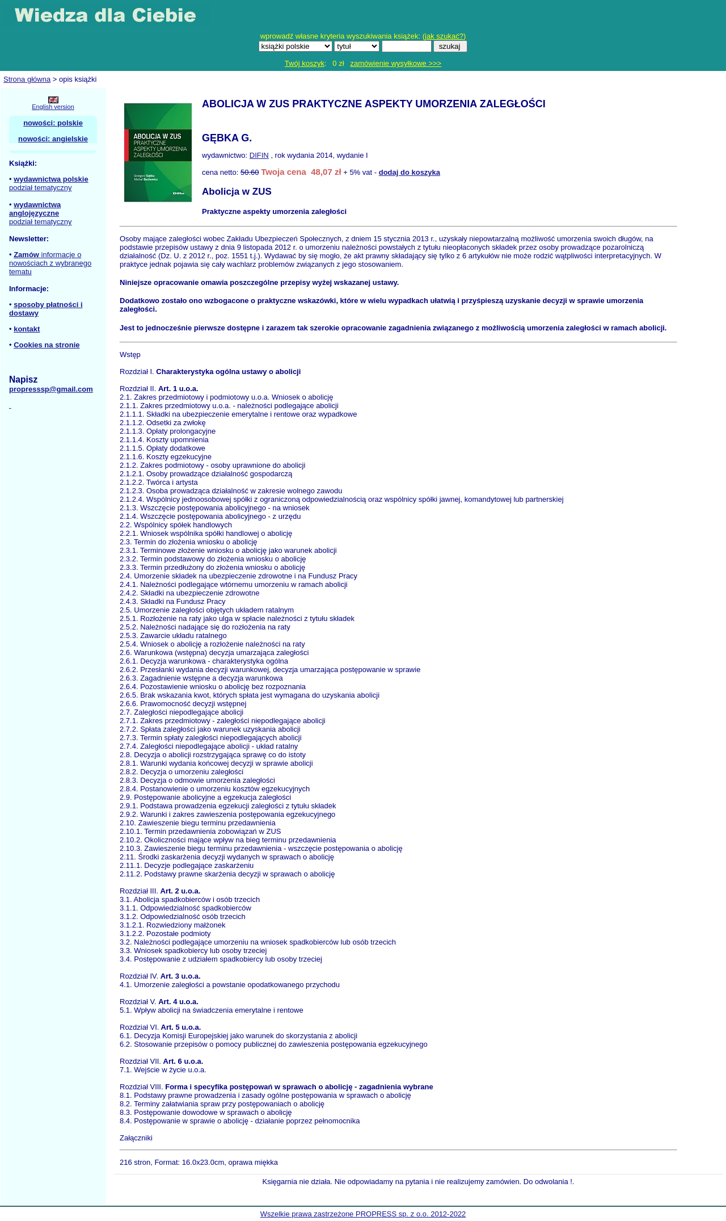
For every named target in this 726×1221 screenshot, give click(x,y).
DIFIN (259, 155)
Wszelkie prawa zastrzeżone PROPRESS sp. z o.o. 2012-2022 (363, 1214)
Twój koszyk (304, 63)
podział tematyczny (40, 187)
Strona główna (26, 79)
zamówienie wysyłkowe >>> (395, 63)
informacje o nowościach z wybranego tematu (50, 263)
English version (53, 106)
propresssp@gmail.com (51, 389)
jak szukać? (444, 36)
